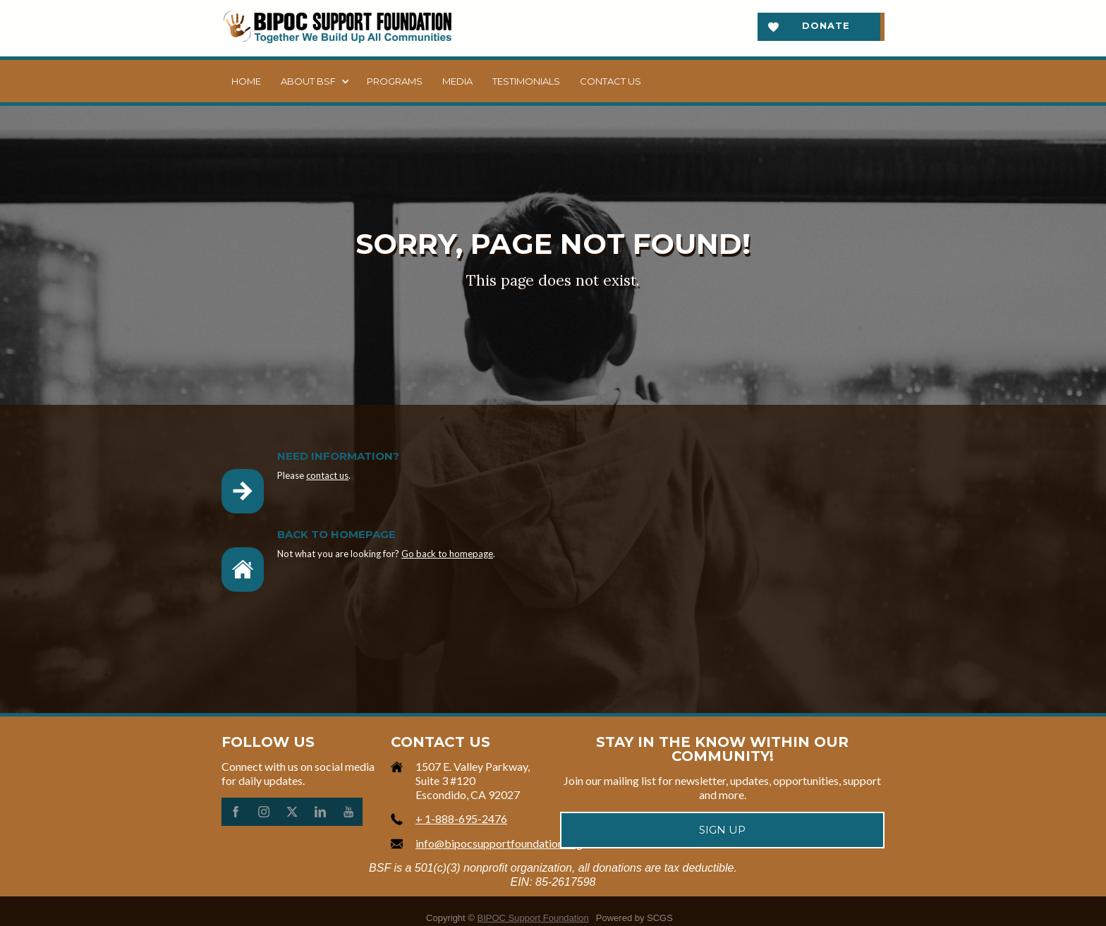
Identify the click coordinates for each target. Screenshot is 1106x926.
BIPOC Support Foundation (533, 918)
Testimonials (526, 81)
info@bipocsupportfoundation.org (499, 843)
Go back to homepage (447, 553)
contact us (327, 475)
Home (246, 81)
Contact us (610, 81)
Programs (395, 81)
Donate (826, 25)
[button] (314, 81)
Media (457, 81)
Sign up (722, 829)
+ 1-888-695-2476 (461, 818)
